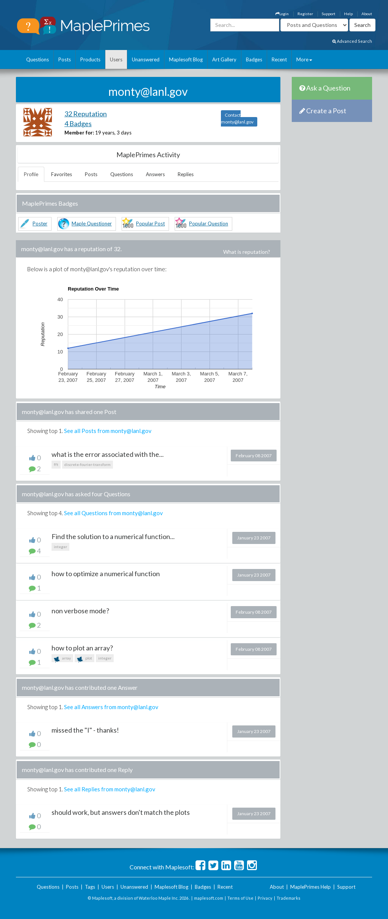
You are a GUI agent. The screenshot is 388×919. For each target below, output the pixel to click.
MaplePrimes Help (310, 887)
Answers (155, 174)
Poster (40, 223)
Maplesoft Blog (186, 59)
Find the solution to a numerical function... (113, 536)
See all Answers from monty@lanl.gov (111, 706)
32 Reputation (85, 113)
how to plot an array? (82, 648)
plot (84, 659)
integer (60, 546)
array (62, 659)
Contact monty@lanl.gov (237, 118)
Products (90, 59)
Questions (37, 59)
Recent (279, 59)
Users (116, 59)
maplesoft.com (208, 898)
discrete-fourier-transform (87, 464)
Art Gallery (224, 59)
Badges (254, 59)
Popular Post (150, 223)
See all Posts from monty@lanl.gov (108, 430)
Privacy (265, 898)
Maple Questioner (92, 223)
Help (348, 13)
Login (282, 13)
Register (305, 13)
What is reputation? (246, 252)
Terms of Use (240, 898)
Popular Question (208, 223)
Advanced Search (352, 41)
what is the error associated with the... (108, 454)
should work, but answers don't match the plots (121, 812)
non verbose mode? (80, 610)
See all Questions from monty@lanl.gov (113, 513)
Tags (90, 887)
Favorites (61, 174)
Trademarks (288, 898)
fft (56, 464)
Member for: (79, 133)
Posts (64, 59)
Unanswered (146, 59)
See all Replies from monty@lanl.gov (109, 789)
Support (328, 13)
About (366, 13)
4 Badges (78, 123)
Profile (31, 174)
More (304, 59)
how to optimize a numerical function (106, 573)
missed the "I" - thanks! (85, 730)
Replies (186, 174)
